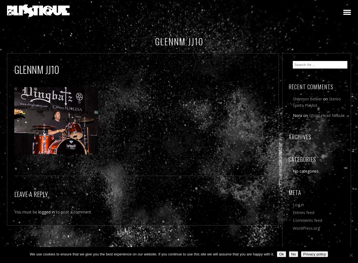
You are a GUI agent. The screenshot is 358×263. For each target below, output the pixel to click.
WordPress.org (306, 228)
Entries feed (303, 212)
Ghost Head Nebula (327, 115)
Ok (281, 254)
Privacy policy (314, 254)
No (293, 254)
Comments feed (307, 220)
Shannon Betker (307, 99)
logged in (46, 212)
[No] (351, 255)
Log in (298, 204)
